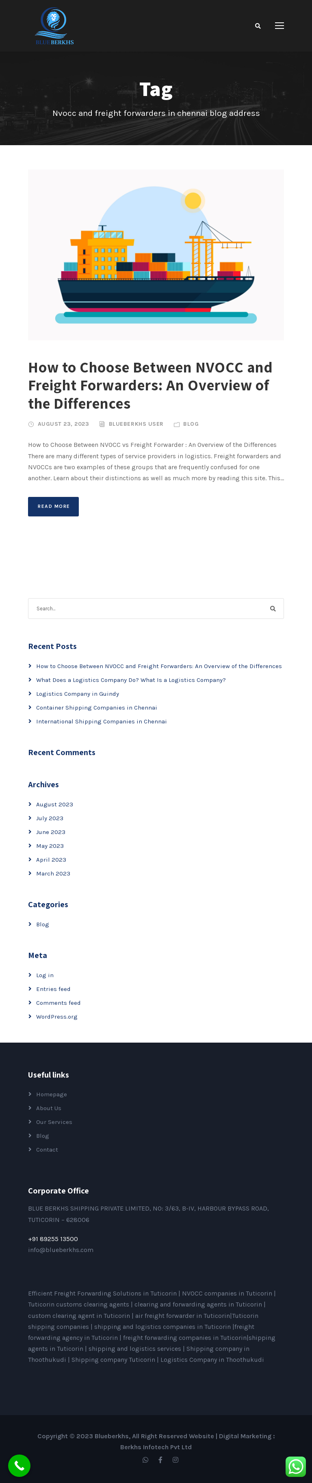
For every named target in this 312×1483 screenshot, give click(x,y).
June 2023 (50, 832)
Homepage (51, 1094)
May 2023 (50, 845)
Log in (45, 975)
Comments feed (58, 1002)
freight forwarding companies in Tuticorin (185, 1337)
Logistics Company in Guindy (77, 693)
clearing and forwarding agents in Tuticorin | (200, 1304)
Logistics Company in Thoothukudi (212, 1359)
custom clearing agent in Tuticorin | (81, 1316)
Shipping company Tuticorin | (116, 1359)
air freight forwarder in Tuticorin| (183, 1316)
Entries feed (53, 989)
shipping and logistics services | (137, 1348)
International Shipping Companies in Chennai (101, 721)
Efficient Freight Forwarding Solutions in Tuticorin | (105, 1293)
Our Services (54, 1122)
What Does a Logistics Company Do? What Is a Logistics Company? (131, 680)
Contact (47, 1149)
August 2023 (54, 804)
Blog (191, 423)
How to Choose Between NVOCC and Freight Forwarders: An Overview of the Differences (150, 385)
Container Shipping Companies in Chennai (96, 707)
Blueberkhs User (136, 423)
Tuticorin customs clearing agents (79, 1304)
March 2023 (53, 873)
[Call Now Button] (19, 1466)
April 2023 (51, 859)
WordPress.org (57, 1016)
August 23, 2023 (63, 423)
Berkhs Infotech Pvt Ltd (156, 1447)
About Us (48, 1108)
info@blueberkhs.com (60, 1250)
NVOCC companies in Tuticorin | (229, 1293)
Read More (54, 506)
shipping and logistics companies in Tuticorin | (164, 1327)
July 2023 (49, 818)
